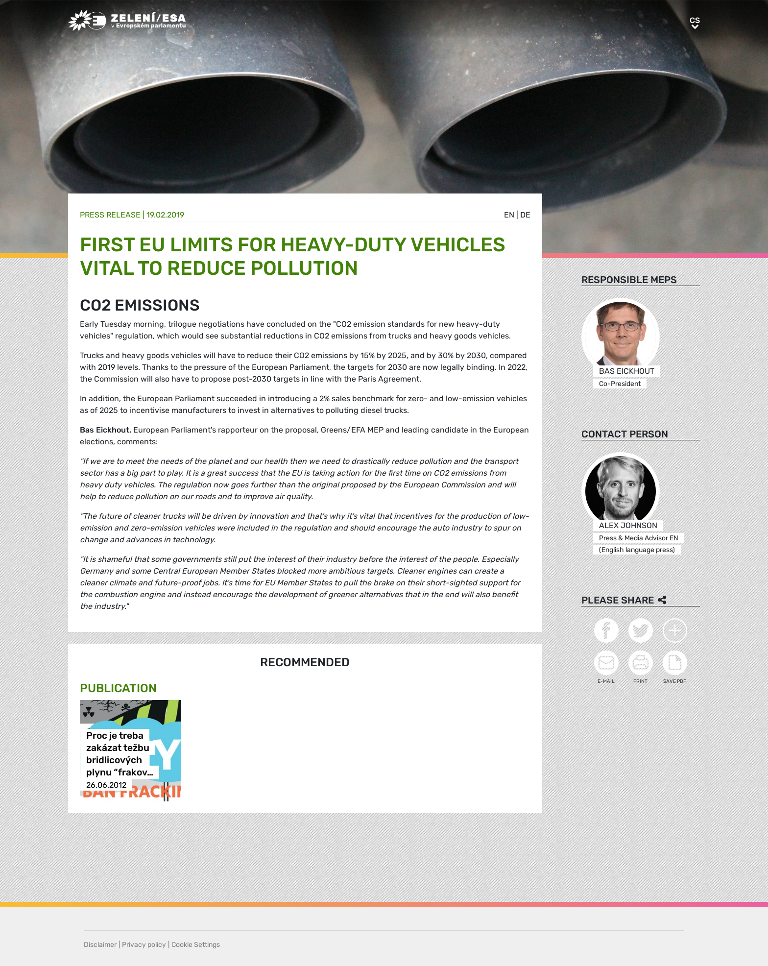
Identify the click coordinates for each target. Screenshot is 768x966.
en (509, 214)
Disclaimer (100, 945)
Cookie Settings (195, 945)
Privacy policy (144, 945)
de (525, 214)
